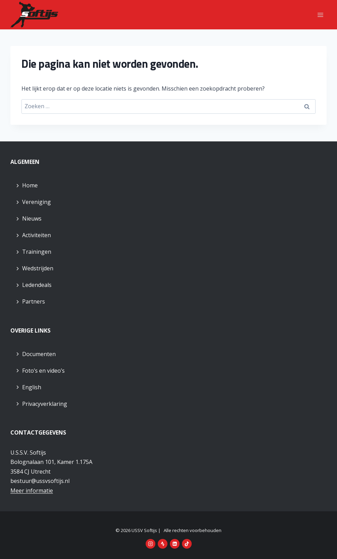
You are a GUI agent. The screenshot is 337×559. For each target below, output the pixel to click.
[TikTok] (187, 544)
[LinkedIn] (175, 544)
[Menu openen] (320, 14)
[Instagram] (150, 544)
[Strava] (162, 544)
